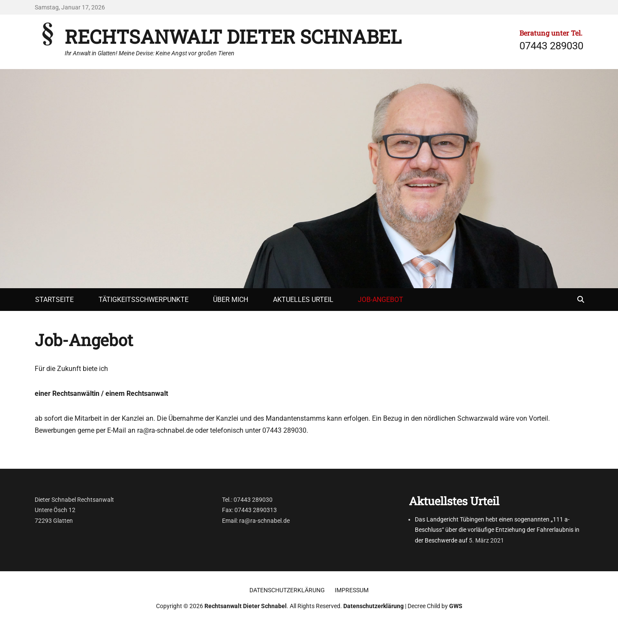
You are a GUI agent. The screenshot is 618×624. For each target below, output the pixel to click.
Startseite (54, 299)
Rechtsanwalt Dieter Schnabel (233, 36)
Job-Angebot (380, 299)
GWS (455, 606)
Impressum (352, 590)
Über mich (230, 299)
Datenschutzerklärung (287, 590)
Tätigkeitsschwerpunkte (144, 299)
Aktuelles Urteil (303, 299)
